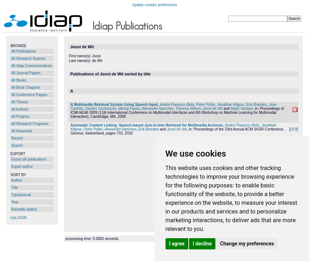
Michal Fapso (129, 109)
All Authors (20, 109)
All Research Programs (29, 124)
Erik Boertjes (256, 105)
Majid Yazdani (242, 109)
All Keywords (21, 131)
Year (14, 202)
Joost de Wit (213, 109)
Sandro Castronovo (100, 109)
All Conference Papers (29, 95)
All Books (18, 80)
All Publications (23, 51)
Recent (17, 138)
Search (17, 146)
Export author (22, 167)
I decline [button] (202, 243)
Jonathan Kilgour (230, 105)
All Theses (19, 102)
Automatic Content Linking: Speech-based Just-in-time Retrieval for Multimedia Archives (146, 125)
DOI (293, 129)
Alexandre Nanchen (157, 109)
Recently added (24, 209)
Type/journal (21, 195)
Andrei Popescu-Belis (177, 105)
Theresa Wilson (188, 109)
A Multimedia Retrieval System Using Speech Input (114, 105)
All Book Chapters (25, 88)
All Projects (20, 117)
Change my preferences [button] (247, 243)
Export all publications (28, 159)
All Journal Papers (25, 73)
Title (14, 188)
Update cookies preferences (154, 5)
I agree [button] (177, 243)
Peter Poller (205, 105)
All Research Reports (28, 59)
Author (16, 180)
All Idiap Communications (31, 66)
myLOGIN (18, 218)
